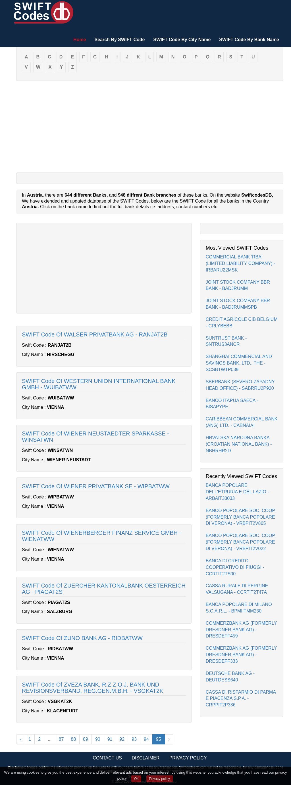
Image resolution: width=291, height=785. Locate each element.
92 (121, 739)
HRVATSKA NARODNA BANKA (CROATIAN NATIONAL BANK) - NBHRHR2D (239, 444)
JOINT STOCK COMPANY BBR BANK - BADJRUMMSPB (238, 304)
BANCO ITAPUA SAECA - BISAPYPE (232, 403)
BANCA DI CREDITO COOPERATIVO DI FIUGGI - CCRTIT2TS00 (235, 567)
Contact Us (107, 757)
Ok (136, 779)
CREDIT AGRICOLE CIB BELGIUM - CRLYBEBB (242, 322)
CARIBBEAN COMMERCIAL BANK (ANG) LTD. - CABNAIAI (242, 422)
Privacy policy (159, 779)
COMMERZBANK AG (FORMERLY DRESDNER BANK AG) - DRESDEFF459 (241, 630)
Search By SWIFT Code (120, 39)
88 (73, 739)
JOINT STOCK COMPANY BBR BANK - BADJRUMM (238, 285)
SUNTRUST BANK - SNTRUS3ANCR (226, 341)
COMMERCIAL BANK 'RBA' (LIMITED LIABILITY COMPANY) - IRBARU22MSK (240, 263)
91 (110, 739)
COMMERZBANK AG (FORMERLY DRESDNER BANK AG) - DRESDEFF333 (241, 655)
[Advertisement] (149, 126)
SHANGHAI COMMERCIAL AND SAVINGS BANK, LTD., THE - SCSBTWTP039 (239, 363)
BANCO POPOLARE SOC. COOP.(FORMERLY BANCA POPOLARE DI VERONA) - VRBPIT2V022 (241, 542)
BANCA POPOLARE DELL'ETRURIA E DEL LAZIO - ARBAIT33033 (237, 492)
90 (97, 739)
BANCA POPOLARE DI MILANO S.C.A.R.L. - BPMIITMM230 (239, 607)
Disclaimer (145, 757)
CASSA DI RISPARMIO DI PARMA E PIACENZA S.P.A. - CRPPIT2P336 (241, 699)
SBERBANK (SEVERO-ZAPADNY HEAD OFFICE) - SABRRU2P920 (240, 385)
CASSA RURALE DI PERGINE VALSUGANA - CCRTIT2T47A (237, 589)
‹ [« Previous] (20, 739)
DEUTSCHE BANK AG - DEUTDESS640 (230, 676)
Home (79, 39)
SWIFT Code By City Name (182, 39)
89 (85, 739)
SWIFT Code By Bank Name (249, 39)
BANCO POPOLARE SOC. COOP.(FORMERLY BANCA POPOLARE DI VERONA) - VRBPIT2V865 (241, 517)
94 (146, 739)
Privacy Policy (188, 757)
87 (61, 739)
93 (134, 739)
